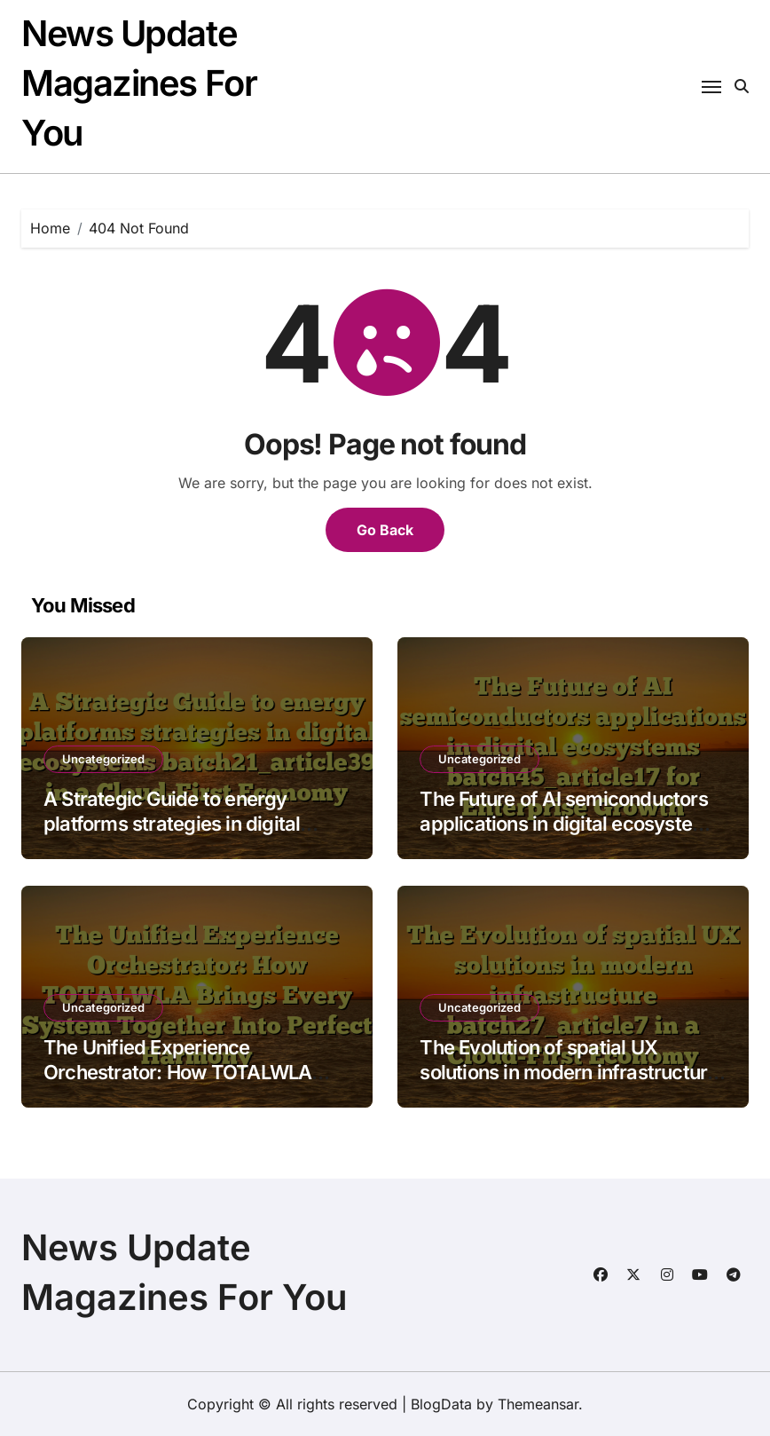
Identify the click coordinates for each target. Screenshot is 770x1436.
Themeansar (538, 1404)
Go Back (385, 530)
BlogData (441, 1404)
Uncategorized (103, 759)
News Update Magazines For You (138, 83)
